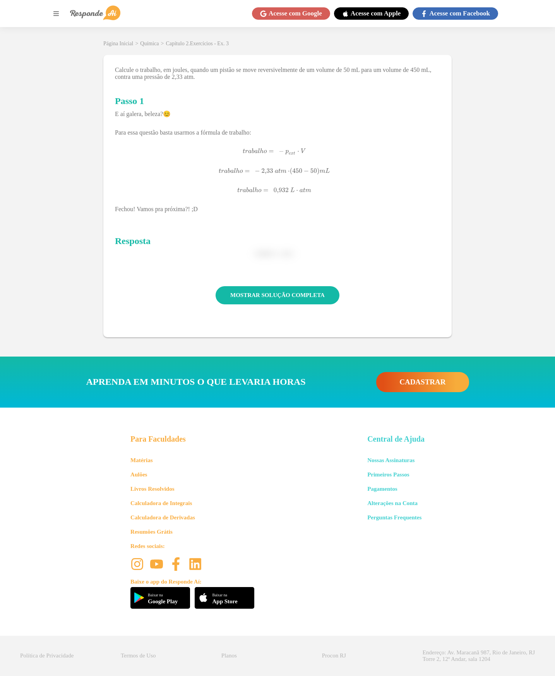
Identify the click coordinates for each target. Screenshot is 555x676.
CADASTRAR (422, 382)
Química (149, 43)
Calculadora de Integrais (161, 503)
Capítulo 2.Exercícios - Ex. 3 (197, 43)
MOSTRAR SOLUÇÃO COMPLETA (277, 295)
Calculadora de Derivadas (162, 517)
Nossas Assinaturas (391, 460)
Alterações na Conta (392, 503)
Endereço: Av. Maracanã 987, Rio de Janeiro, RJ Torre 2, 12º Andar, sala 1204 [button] (479, 655)
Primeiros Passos (388, 474)
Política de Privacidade (47, 655)
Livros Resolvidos (152, 489)
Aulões (138, 474)
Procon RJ (334, 655)
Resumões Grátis (151, 532)
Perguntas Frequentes (394, 517)
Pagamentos (382, 489)
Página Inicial (118, 43)
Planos (229, 655)
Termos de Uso (138, 655)
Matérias (141, 460)
